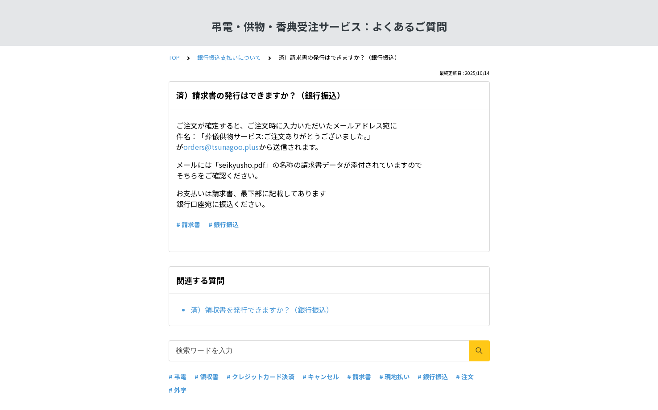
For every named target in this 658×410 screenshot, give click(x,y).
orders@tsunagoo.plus (221, 146)
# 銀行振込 (223, 224)
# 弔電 (177, 376)
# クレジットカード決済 (260, 376)
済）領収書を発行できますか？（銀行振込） (261, 309)
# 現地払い (394, 376)
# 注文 (465, 376)
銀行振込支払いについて (229, 57)
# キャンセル (320, 376)
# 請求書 (188, 224)
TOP (174, 57)
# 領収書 (207, 376)
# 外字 (177, 389)
